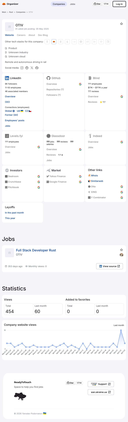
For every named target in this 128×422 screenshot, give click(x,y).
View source (109, 266)
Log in (119, 4)
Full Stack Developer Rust (36, 250)
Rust (11, 12)
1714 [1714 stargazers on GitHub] (106, 4)
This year (10, 218)
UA (18, 111)
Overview (10, 96)
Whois (94, 175)
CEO (7, 102)
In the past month (14, 212)
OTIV (19, 254)
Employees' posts (14, 120)
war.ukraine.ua (101, 392)
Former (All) (11, 115)
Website (9, 35)
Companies (59, 4)
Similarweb (97, 181)
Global (8, 111)
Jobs (72, 4)
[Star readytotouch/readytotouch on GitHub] (97, 4)
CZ (26, 111)
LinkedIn (15, 78)
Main (4, 12)
